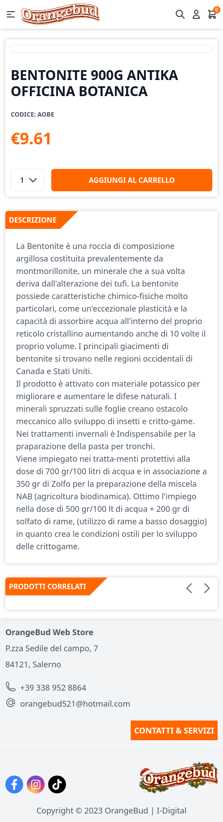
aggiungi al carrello (132, 180)
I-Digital (172, 810)
